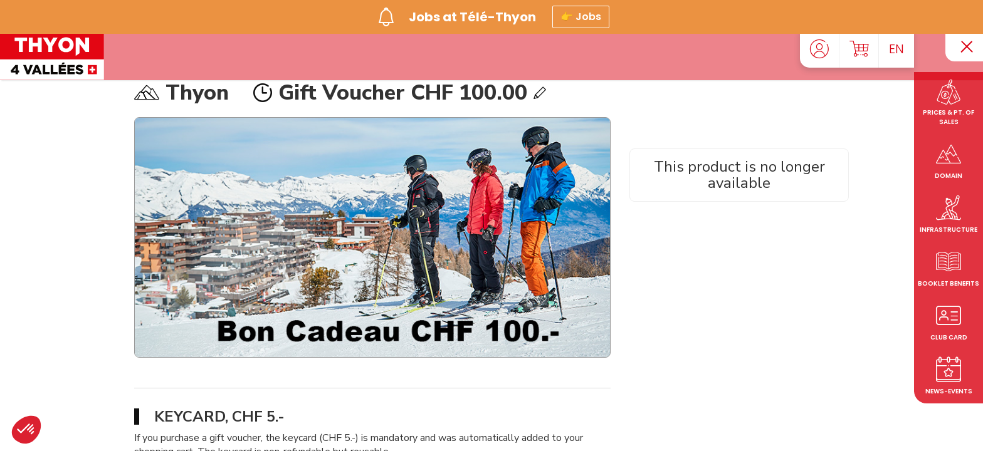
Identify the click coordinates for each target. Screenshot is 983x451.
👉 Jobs (580, 15)
